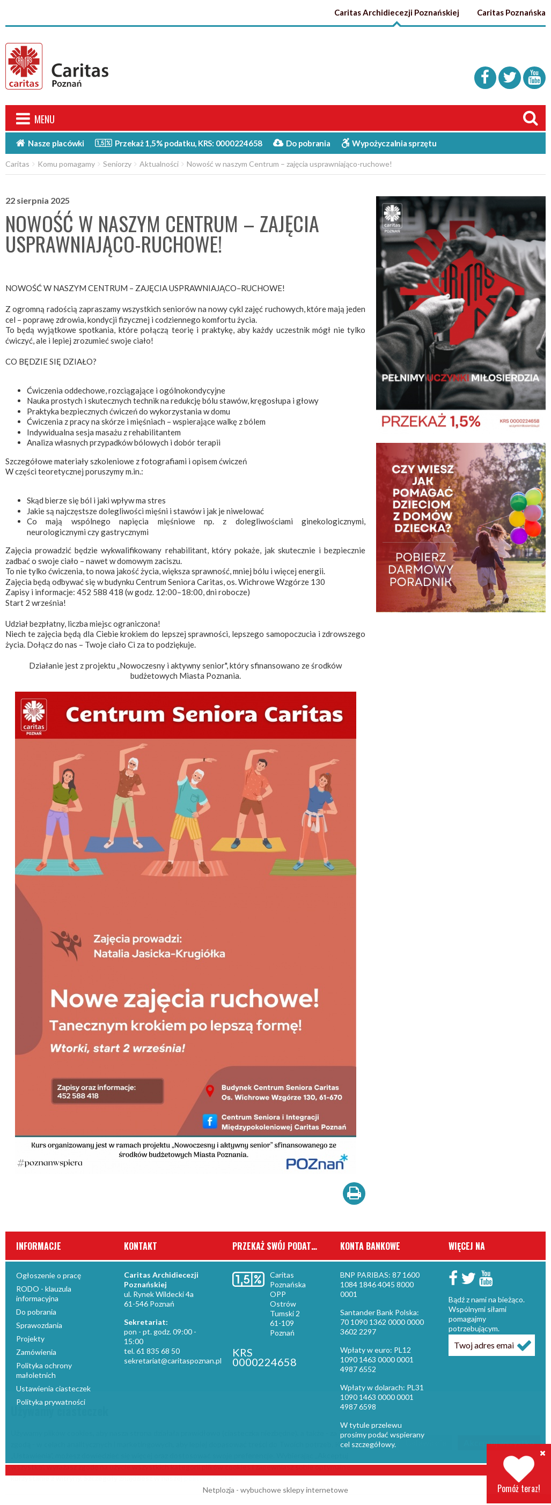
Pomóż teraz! (518, 1475)
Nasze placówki (50, 144)
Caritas (17, 164)
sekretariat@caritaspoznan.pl (173, 1361)
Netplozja (218, 1490)
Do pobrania (301, 144)
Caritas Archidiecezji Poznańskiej (396, 12)
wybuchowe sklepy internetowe (294, 1490)
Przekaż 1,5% (178, 143)
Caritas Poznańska (511, 12)
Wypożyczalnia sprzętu (389, 144)
